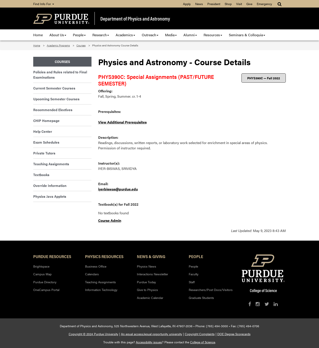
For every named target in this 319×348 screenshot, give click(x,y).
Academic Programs (58, 45)
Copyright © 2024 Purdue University (93, 334)
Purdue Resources (52, 256)
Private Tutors (44, 153)
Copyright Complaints (200, 334)
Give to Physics (147, 289)
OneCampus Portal (46, 289)
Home (38, 34)
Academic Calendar (150, 297)
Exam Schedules (46, 142)
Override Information (49, 185)
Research (100, 34)
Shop (228, 4)
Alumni (190, 34)
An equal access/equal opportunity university (151, 334)
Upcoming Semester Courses (56, 98)
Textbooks (41, 174)
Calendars (92, 274)
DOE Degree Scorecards (234, 334)
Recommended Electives (52, 109)
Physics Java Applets (49, 196)
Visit (239, 4)
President (213, 4)
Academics (125, 34)
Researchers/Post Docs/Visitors (211, 289)
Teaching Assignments (51, 163)
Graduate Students (201, 297)
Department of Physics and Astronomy (135, 18)
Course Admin (109, 220)
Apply (187, 4)
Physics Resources (104, 256)
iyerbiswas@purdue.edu (118, 189)
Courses (81, 45)
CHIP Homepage (46, 120)
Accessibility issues (149, 342)
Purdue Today (146, 282)
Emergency (264, 4)
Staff (192, 282)
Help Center (42, 131)
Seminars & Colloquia (247, 34)
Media (171, 34)
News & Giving (151, 256)
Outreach (150, 34)
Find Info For (43, 4)
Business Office (95, 266)
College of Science (202, 342)
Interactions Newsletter (152, 274)
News (199, 4)
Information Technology (101, 289)
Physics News (146, 266)
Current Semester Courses (54, 88)
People (79, 34)
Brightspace (41, 266)
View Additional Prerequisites (122, 122)
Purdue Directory (44, 282)
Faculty (193, 274)
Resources (213, 34)
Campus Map (42, 274)
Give (249, 4)
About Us (57, 34)
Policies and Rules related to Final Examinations (60, 74)
